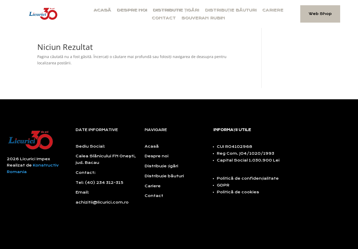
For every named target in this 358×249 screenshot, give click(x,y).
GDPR (223, 185)
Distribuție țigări (161, 166)
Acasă (102, 10)
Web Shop (320, 14)
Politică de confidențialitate (248, 178)
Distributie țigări (175, 10)
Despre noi (132, 10)
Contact (164, 18)
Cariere (272, 10)
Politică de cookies (238, 192)
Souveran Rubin (203, 18)
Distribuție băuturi (230, 10)
